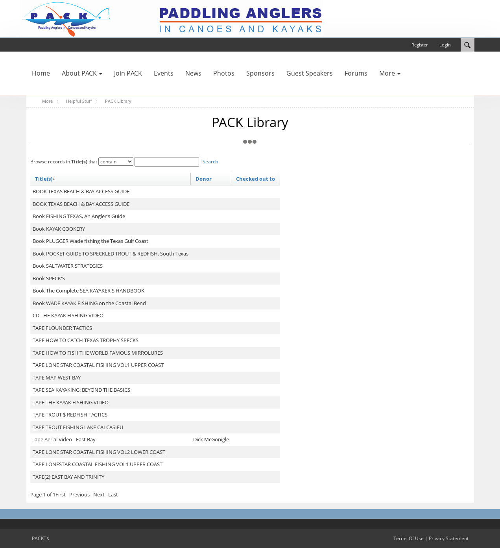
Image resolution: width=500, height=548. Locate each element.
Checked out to (255, 178)
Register (419, 45)
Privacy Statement (449, 538)
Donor (204, 178)
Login (445, 45)
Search (210, 161)
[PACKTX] (171, 18)
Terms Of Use (408, 538)
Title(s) (45, 178)
